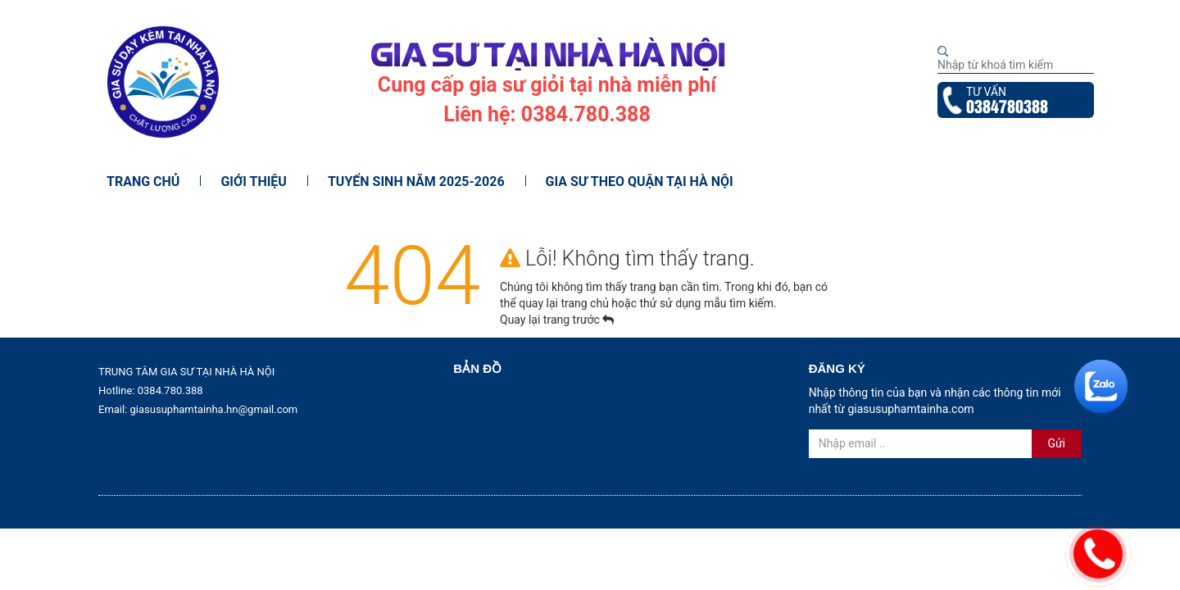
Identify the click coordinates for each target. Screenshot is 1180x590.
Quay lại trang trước (557, 319)
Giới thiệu (253, 181)
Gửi (1056, 443)
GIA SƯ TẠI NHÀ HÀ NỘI (547, 52)
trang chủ (585, 303)
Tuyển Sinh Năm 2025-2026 (416, 181)
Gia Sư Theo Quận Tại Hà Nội (639, 181)
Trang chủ (143, 181)
